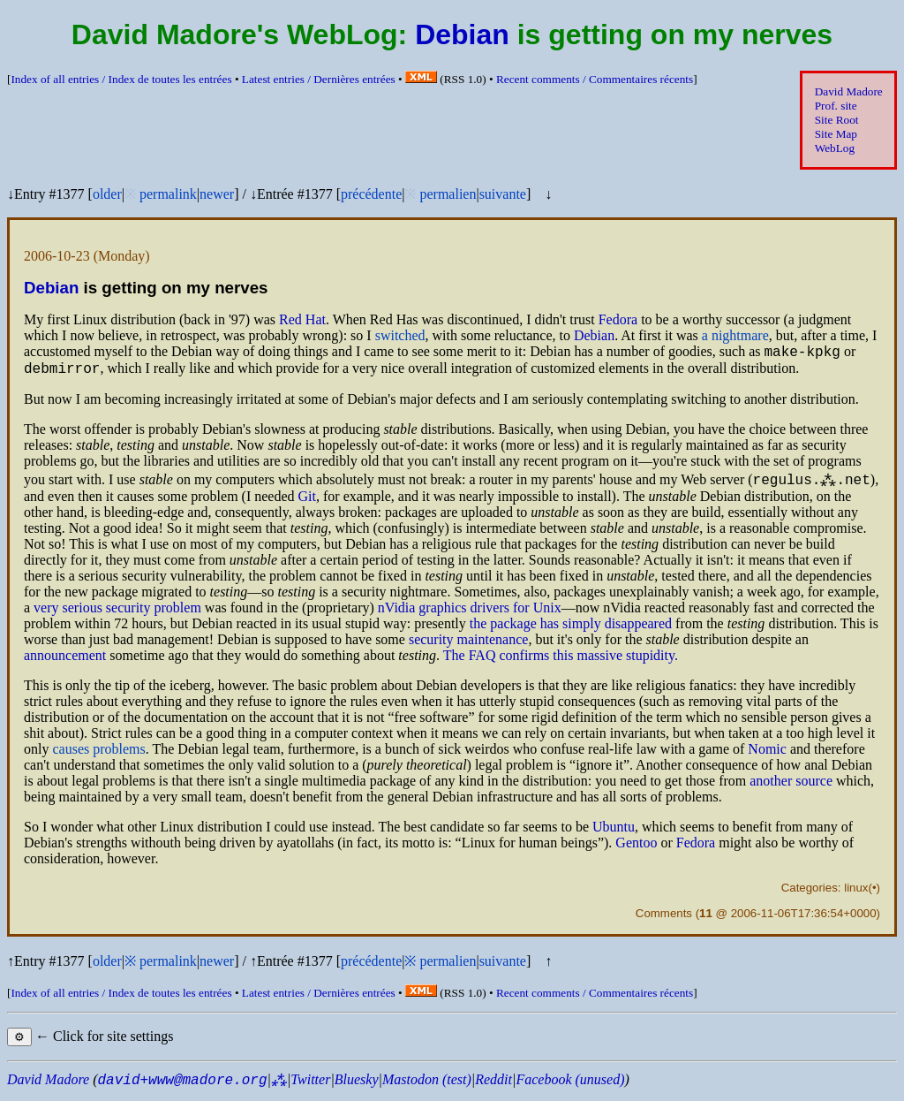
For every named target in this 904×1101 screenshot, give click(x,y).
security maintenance (469, 644)
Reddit (493, 1084)
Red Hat (302, 319)
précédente (371, 193)
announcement (65, 660)
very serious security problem (117, 612)
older (107, 193)
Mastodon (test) (426, 1084)
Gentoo (636, 847)
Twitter (310, 1084)
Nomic (767, 754)
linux (856, 893)
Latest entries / (319, 79)
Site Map (836, 133)
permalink (168, 193)
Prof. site (836, 105)
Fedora (618, 319)
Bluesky (357, 1084)
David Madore (849, 91)
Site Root (837, 119)
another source (791, 785)
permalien (447, 193)
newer (217, 193)
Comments (664, 918)
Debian (462, 34)
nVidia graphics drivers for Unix (469, 612)
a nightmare (735, 335)
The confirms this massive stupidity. (560, 660)
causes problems (98, 754)
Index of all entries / (121, 79)
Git (307, 501)
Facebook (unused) (570, 1084)
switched (400, 335)
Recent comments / (594, 79)
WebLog (835, 148)
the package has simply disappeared (571, 628)
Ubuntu (613, 831)
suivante (502, 193)
